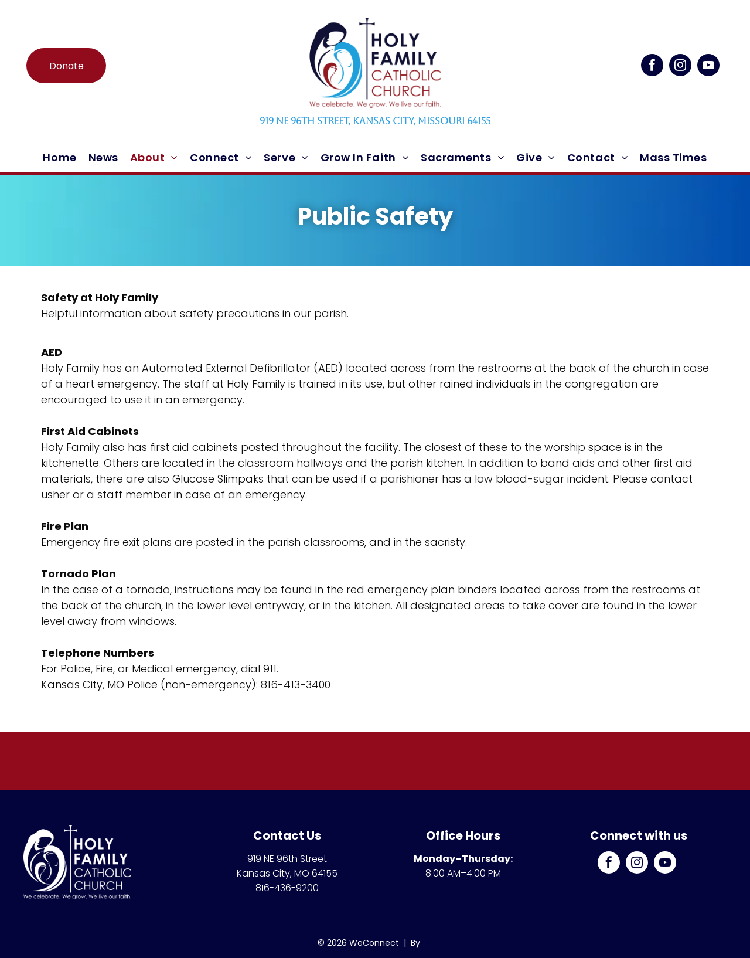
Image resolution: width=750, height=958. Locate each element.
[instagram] (680, 66)
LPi (427, 943)
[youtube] (708, 66)
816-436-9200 (287, 888)
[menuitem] (59, 157)
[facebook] (652, 66)
